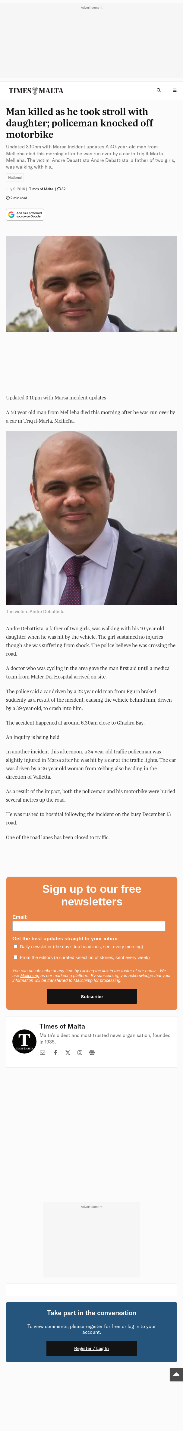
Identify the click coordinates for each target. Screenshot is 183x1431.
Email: (20, 917)
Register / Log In (91, 1348)
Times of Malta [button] (41, 189)
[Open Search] (159, 90)
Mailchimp (29, 975)
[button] (175, 91)
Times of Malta (62, 1026)
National (15, 177)
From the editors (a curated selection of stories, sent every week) (85, 957)
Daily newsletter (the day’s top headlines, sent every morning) (81, 946)
